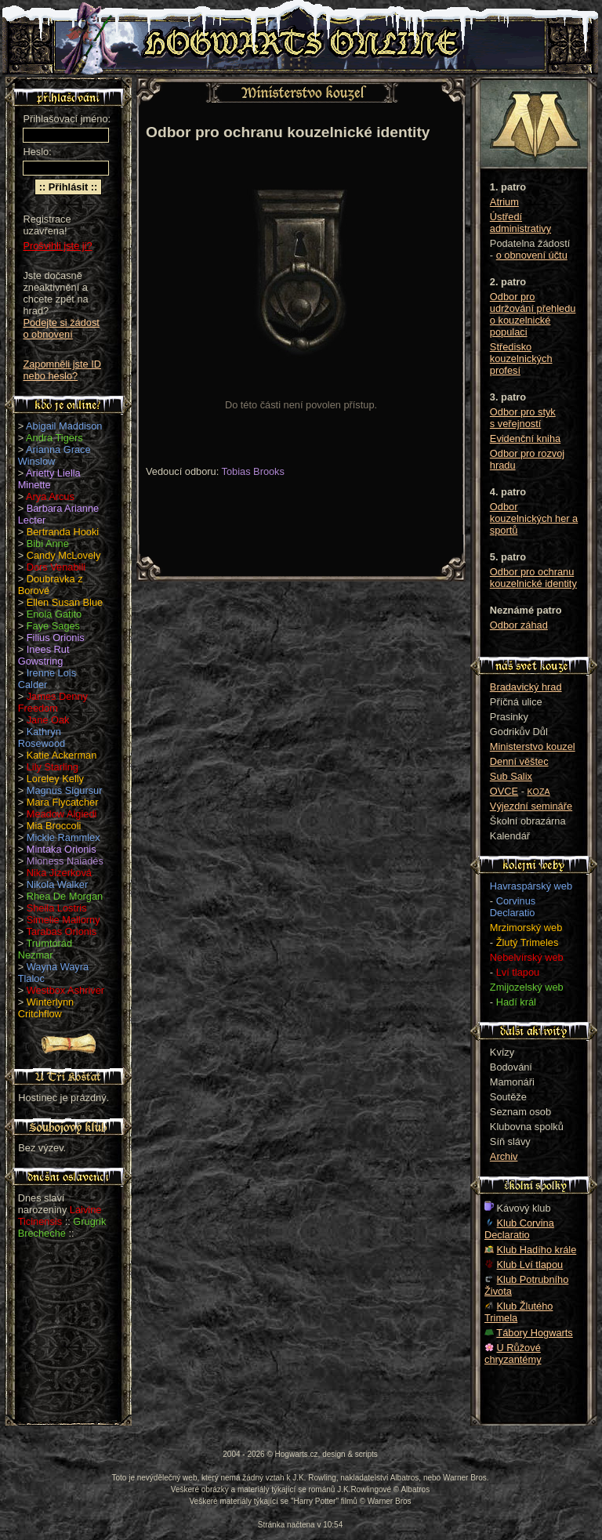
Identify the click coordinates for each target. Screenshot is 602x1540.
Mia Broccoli (54, 826)
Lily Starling (52, 767)
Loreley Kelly (55, 778)
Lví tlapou (518, 972)
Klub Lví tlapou (530, 1264)
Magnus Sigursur (65, 790)
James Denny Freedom (53, 702)
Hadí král (516, 1002)
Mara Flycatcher (63, 802)
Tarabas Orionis (62, 931)
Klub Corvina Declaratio (519, 1229)
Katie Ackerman (62, 755)
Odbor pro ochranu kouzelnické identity (533, 577)
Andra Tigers (54, 438)
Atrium (504, 202)
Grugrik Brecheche (62, 1227)
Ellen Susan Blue (65, 602)
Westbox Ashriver (65, 990)
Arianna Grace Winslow (54, 455)
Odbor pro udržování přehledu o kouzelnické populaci (533, 314)
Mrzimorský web (526, 927)
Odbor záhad (519, 625)
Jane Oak (48, 720)
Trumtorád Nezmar (45, 949)
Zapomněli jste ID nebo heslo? (62, 370)
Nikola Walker (57, 884)
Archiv (504, 1156)
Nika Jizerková (59, 873)
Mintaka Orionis (61, 849)
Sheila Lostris (57, 908)
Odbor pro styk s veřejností (523, 417)
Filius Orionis (56, 637)
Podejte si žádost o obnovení (61, 328)
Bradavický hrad (526, 687)
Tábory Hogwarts (534, 1333)
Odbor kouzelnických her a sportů (534, 518)
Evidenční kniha (525, 438)
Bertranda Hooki (63, 532)
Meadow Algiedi (62, 814)
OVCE (504, 791)
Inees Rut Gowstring (44, 655)
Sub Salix (511, 776)
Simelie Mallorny (63, 920)
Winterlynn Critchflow (46, 1008)
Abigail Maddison (64, 426)
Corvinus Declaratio (512, 907)
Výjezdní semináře (531, 806)
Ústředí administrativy (520, 222)
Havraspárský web (531, 886)
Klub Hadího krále (537, 1250)
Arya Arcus (50, 496)
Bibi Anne (48, 543)
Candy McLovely (64, 555)
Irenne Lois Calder (47, 678)
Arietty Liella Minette (49, 479)
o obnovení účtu (532, 255)
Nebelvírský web (527, 957)
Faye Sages (53, 626)
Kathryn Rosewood (41, 737)
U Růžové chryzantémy (513, 1353)
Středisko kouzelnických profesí (521, 358)
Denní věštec (519, 761)
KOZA (539, 791)
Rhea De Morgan (65, 896)
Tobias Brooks (253, 471)
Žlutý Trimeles (527, 942)
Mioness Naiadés (65, 861)
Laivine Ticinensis (60, 1215)
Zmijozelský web (527, 987)
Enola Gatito (54, 614)
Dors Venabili (56, 567)
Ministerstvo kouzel (532, 746)
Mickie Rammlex (63, 837)
